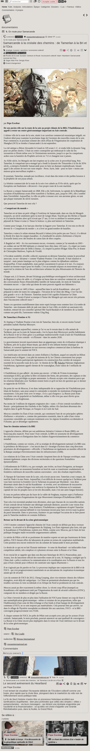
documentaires (10, 27)
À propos (19, 10)
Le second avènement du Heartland (25, 683)
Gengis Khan (24, 60)
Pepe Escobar (11, 53)
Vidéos (78, 7)
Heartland (66, 56)
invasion (16, 50)
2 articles (18, 37)
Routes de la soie (12, 56)
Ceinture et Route (33, 56)
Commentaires (8, 10)
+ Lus (62, 7)
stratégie (9, 50)
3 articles (14, 677)
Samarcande (75, 56)
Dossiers (55, 7)
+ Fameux (70, 7)
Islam (59, 56)
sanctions (24, 50)
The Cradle (22, 53)
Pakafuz (61, 363)
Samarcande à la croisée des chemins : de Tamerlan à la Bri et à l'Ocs (32, 680)
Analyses (17, 7)
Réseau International (26, 639)
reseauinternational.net (36, 37)
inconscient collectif (36, 50)
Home (4, 7)
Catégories (45, 7)
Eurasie (23, 56)
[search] (18, 1)
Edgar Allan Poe (12, 60)
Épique (37, 7)
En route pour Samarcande (20, 31)
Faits (10, 7)
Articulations (27, 7)
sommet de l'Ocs (9, 58)
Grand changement (13, 63)
